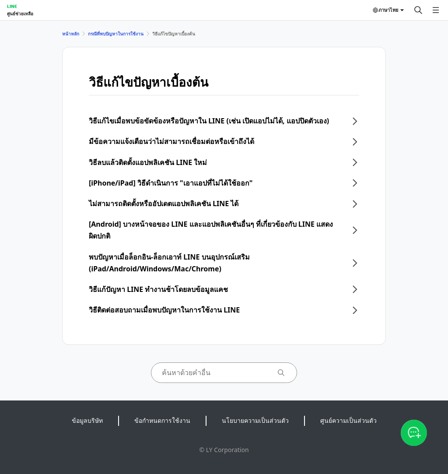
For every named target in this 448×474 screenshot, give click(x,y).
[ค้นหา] (418, 10)
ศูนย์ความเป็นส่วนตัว (348, 420)
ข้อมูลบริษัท (87, 420)
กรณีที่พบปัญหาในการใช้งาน (116, 34)
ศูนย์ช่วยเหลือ (20, 14)
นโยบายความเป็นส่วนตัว (255, 420)
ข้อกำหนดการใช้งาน (162, 420)
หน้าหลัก (70, 34)
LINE (12, 6)
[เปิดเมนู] (435, 10)
